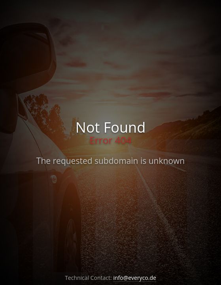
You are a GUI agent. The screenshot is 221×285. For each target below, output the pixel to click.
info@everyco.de (134, 277)
